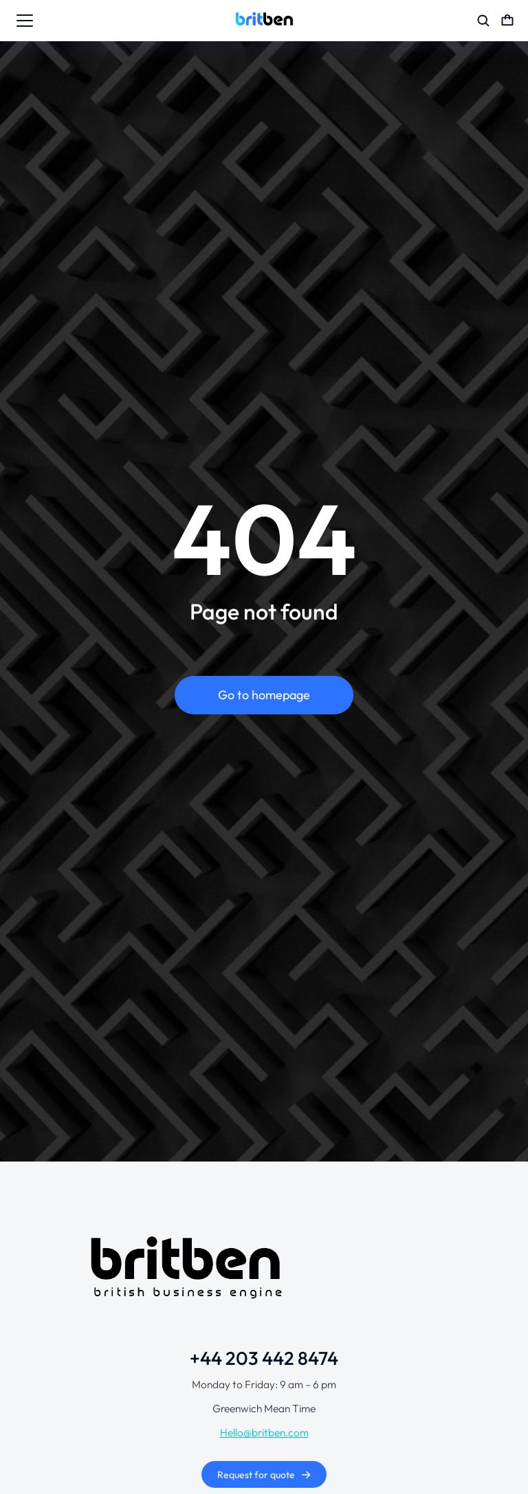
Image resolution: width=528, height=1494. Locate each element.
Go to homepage (264, 695)
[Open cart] (507, 20)
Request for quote (264, 1475)
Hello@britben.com (264, 1432)
